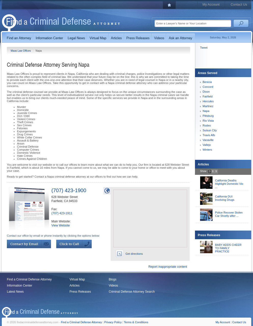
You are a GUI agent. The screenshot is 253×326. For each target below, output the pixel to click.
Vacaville (208, 139)
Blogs (112, 279)
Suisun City (210, 130)
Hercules (208, 101)
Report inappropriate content (167, 266)
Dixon (206, 91)
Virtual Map (77, 279)
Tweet (203, 47)
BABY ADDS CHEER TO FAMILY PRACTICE (228, 248)
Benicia (207, 81)
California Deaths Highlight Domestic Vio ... (229, 184)
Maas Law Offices (21, 50)
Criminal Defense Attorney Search (132, 291)
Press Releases (80, 291)
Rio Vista (208, 120)
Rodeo (207, 125)
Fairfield (208, 96)
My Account (210, 4)
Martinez (208, 106)
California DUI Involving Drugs (224, 198)
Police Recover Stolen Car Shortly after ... (229, 214)
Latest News (15, 291)
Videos (113, 285)
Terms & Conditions (136, 322)
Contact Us (239, 4)
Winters (207, 149)
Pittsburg (208, 115)
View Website (60, 225)
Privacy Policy (113, 322)
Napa (206, 110)
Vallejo (207, 144)
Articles (74, 285)
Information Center (19, 285)
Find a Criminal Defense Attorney (29, 279)
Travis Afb (209, 135)
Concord (208, 86)
